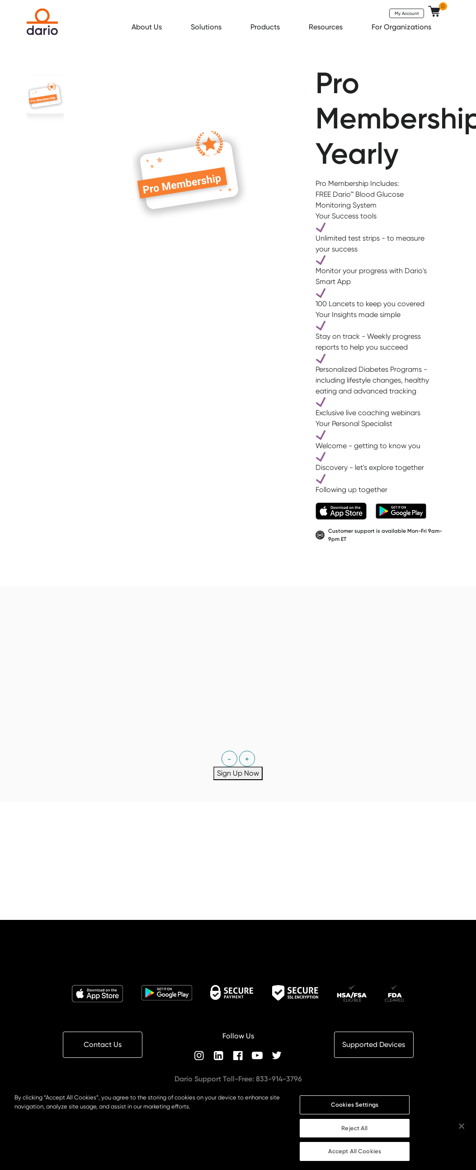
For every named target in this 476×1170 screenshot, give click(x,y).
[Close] (461, 1130)
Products (266, 27)
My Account (407, 13)
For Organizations (402, 27)
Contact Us (103, 1044)
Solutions (207, 27)
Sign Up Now (238, 773)
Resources (326, 27)
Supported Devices (373, 1044)
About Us (148, 27)
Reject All (354, 1132)
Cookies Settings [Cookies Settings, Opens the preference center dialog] (354, 1108)
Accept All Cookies (354, 1155)
